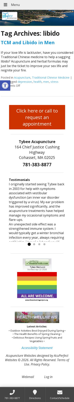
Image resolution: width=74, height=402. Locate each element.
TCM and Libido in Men (28, 42)
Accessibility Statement (37, 348)
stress (54, 82)
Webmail (28, 377)
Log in (48, 377)
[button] (5, 85)
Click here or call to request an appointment (37, 117)
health (38, 82)
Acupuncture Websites (21, 355)
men (46, 82)
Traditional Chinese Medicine (50, 77)
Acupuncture (22, 77)
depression (25, 82)
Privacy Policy (40, 364)
